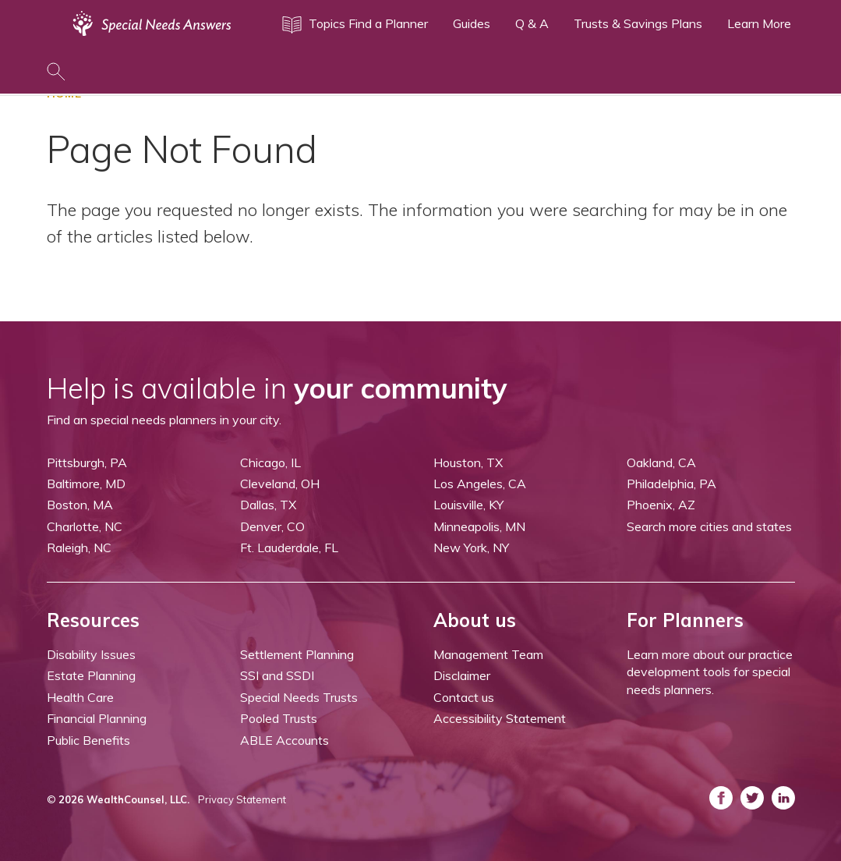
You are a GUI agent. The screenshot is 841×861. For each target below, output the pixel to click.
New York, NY (471, 547)
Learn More (759, 23)
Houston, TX (468, 462)
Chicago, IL (270, 462)
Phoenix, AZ (661, 504)
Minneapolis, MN (479, 526)
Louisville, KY (468, 504)
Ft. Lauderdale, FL (289, 547)
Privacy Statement (242, 799)
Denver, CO (272, 526)
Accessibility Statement (499, 718)
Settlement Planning (297, 654)
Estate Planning (91, 675)
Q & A (532, 23)
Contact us (463, 697)
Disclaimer (461, 675)
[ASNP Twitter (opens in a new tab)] (752, 798)
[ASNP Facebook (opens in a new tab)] (721, 798)
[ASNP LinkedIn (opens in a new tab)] (783, 798)
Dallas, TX (268, 504)
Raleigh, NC (79, 547)
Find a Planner (388, 23)
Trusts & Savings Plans (638, 23)
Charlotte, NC (84, 526)
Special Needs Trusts (299, 697)
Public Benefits (88, 740)
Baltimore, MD (86, 483)
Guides (471, 23)
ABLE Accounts (284, 740)
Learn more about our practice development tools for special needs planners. (710, 672)
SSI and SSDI (277, 675)
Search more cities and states (709, 526)
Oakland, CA (661, 462)
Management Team (488, 654)
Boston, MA (80, 504)
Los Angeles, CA (479, 483)
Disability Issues (91, 654)
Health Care (80, 697)
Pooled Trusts (278, 718)
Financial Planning (97, 718)
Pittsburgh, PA (87, 462)
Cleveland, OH (280, 483)
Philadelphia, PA (671, 483)
